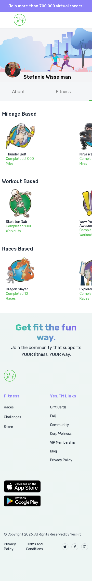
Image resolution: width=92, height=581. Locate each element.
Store (8, 427)
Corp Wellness (61, 434)
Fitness (63, 91)
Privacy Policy (61, 460)
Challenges (12, 417)
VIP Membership (62, 442)
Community (59, 425)
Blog (53, 451)
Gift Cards (58, 407)
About (18, 91)
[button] (21, 486)
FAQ (53, 416)
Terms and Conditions (34, 546)
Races (9, 407)
